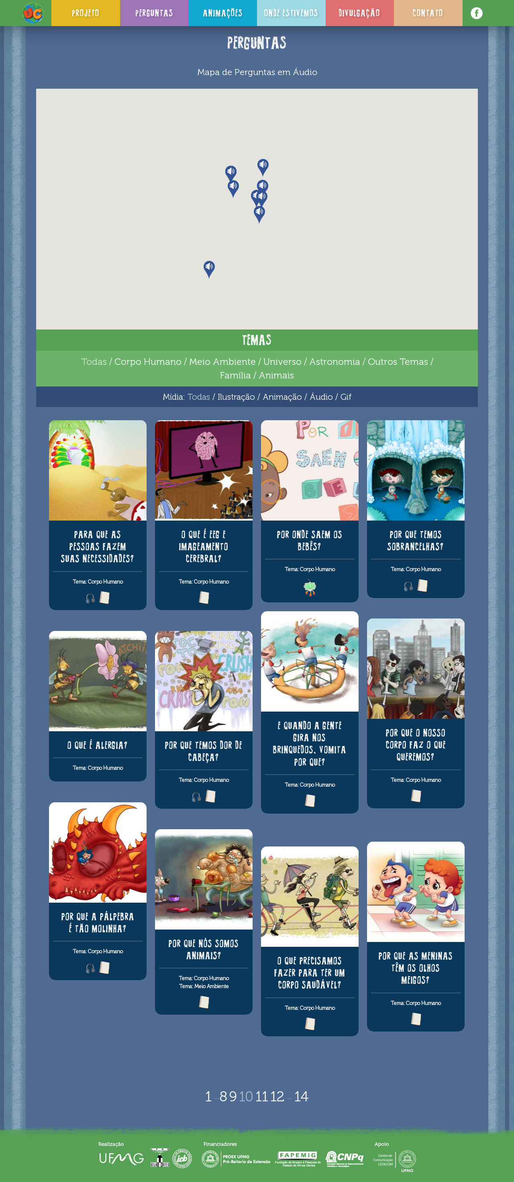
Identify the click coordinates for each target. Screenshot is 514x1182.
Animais (276, 375)
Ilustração (236, 397)
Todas (94, 361)
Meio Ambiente (222, 361)
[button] (263, 189)
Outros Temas (398, 361)
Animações (223, 12)
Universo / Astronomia (311, 361)
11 (261, 1096)
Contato (428, 12)
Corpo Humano (148, 361)
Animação (282, 397)
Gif (346, 397)
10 (246, 1096)
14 (301, 1096)
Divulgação (359, 12)
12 (277, 1096)
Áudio (321, 397)
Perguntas (154, 12)
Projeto (86, 12)
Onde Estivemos (291, 12)
